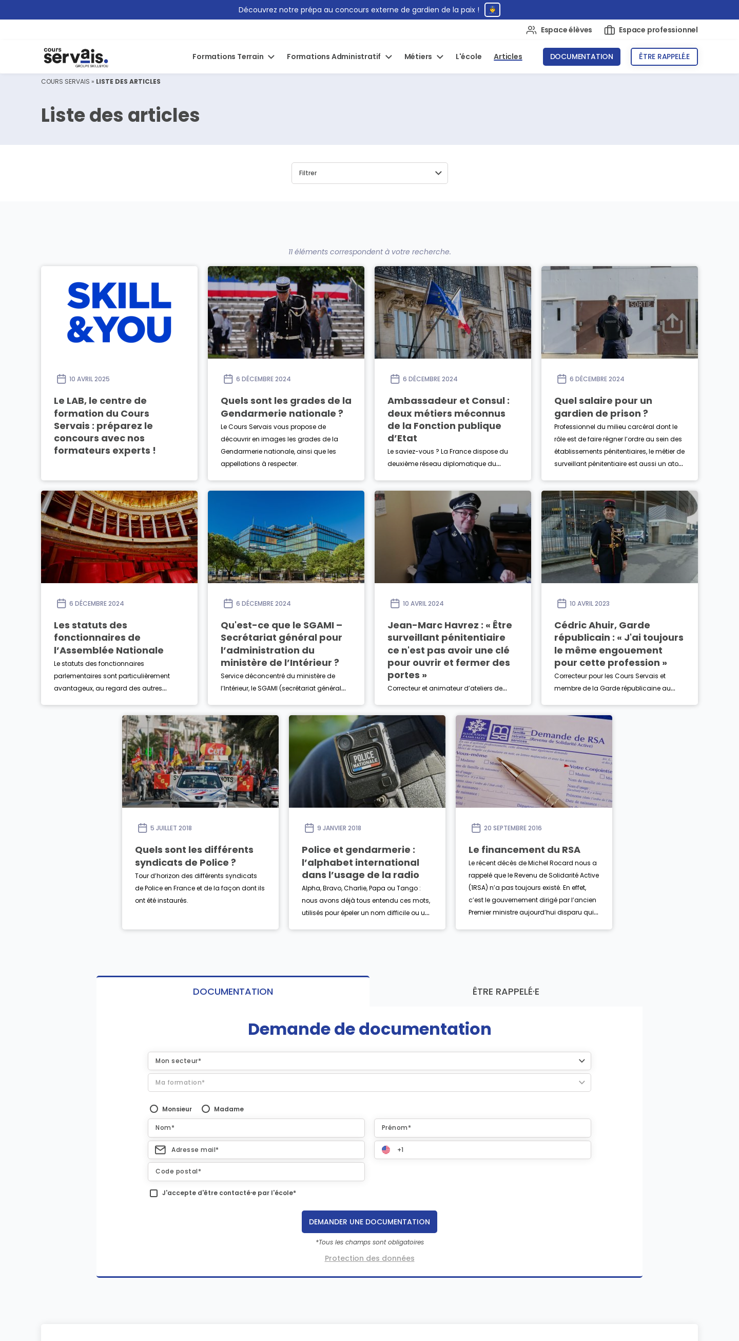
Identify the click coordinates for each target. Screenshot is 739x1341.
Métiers (419, 56)
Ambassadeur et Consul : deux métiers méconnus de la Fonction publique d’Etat (448, 419)
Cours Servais (65, 81)
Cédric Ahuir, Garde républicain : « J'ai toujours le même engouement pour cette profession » (619, 644)
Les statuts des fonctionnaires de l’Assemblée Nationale (109, 638)
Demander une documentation (369, 1222)
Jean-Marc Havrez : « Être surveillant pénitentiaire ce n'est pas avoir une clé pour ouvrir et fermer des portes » (449, 650)
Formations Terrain (228, 56)
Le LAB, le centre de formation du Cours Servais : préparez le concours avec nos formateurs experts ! (105, 425)
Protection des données (370, 1258)
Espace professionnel (651, 30)
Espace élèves (559, 30)
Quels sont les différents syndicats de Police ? (194, 855)
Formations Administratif (334, 56)
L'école (469, 56)
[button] (369, 173)
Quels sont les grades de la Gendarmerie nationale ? (286, 406)
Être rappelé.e (664, 56)
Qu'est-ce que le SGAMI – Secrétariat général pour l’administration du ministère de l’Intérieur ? (281, 644)
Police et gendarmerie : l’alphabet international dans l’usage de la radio (360, 862)
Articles (508, 56)
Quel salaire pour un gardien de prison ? (603, 406)
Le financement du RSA (524, 849)
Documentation (581, 56)
